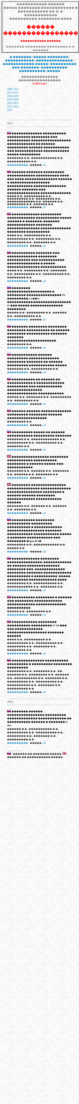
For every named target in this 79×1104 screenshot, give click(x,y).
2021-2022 (12, 103)
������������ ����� (25, 64)
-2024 (15, 106)
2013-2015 (12, 92)
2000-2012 (12, 89)
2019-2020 (12, 99)
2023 (9, 106)
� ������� (20, 57)
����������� (19, 60)
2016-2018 (12, 96)
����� (53, 71)
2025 (9, 110)
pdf (44, 165)
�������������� (54, 60)
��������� (17, 165)
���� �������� (50, 57)
